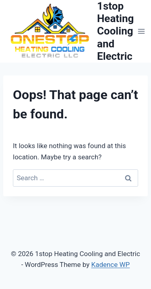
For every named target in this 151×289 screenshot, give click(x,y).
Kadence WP (110, 265)
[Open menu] (141, 31)
